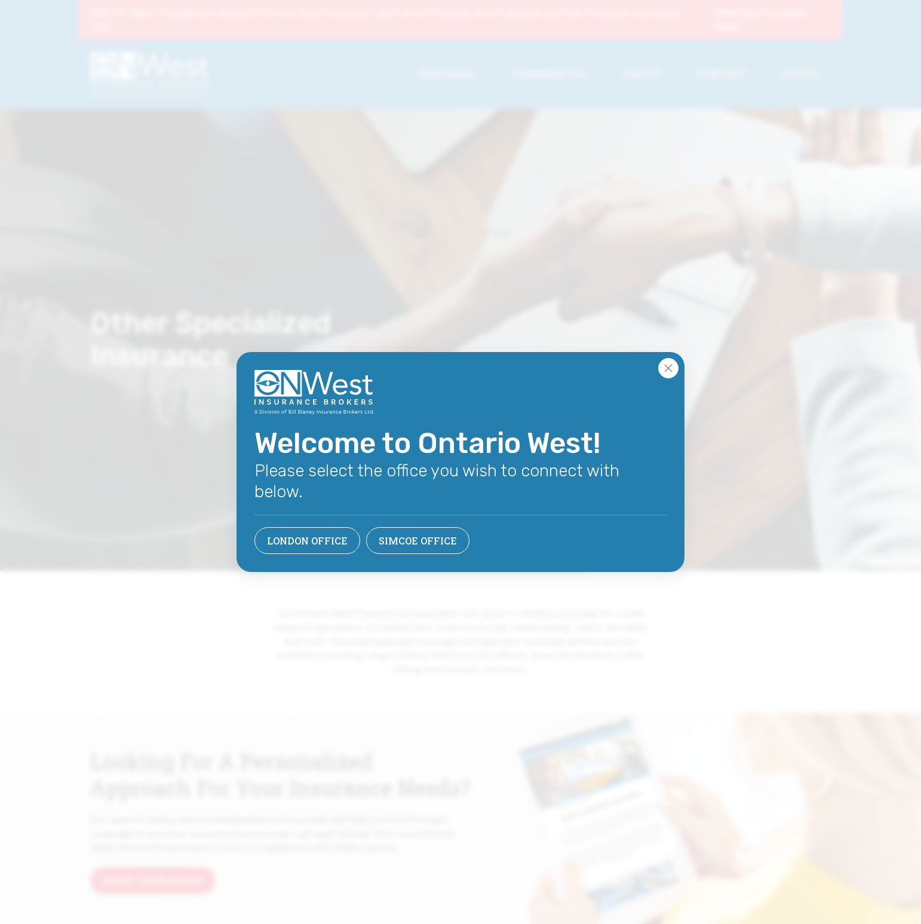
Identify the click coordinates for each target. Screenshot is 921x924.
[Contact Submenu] (758, 74)
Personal (448, 74)
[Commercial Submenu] (599, 74)
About (642, 74)
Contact (721, 74)
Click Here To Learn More (760, 20)
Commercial (550, 74)
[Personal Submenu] (488, 74)
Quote (800, 74)
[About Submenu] (672, 74)
